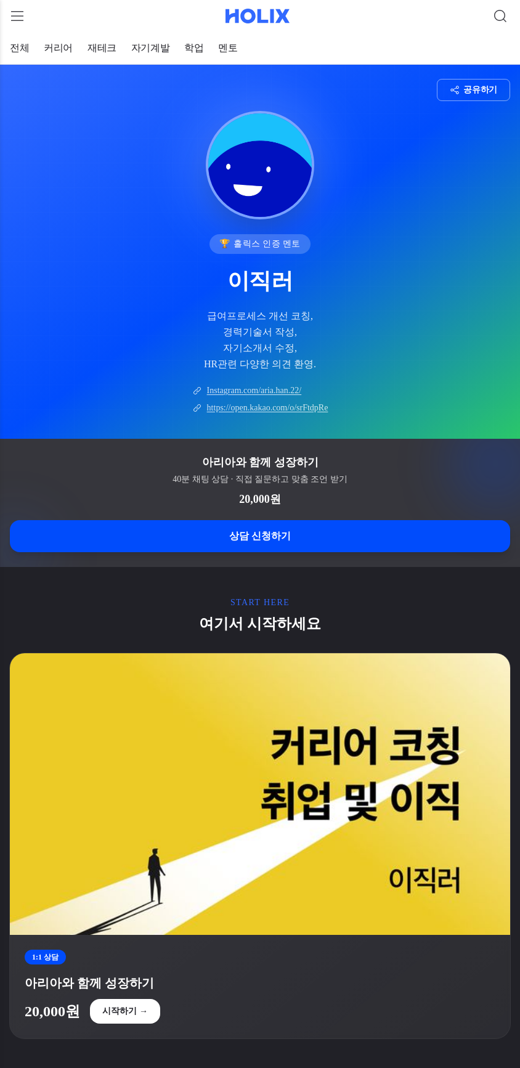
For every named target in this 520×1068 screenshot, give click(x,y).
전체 (19, 48)
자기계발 (150, 48)
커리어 (58, 48)
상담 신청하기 (260, 536)
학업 (193, 48)
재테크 (101, 48)
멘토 (227, 48)
